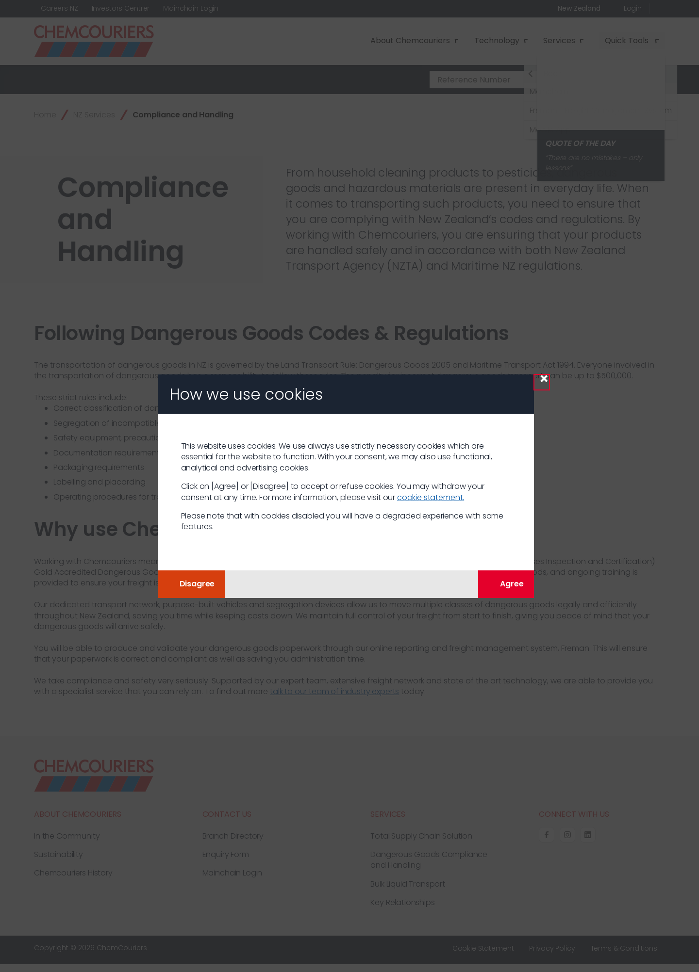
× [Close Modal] (544, 381)
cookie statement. (430, 497)
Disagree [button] (191, 583)
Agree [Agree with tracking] (505, 583)
